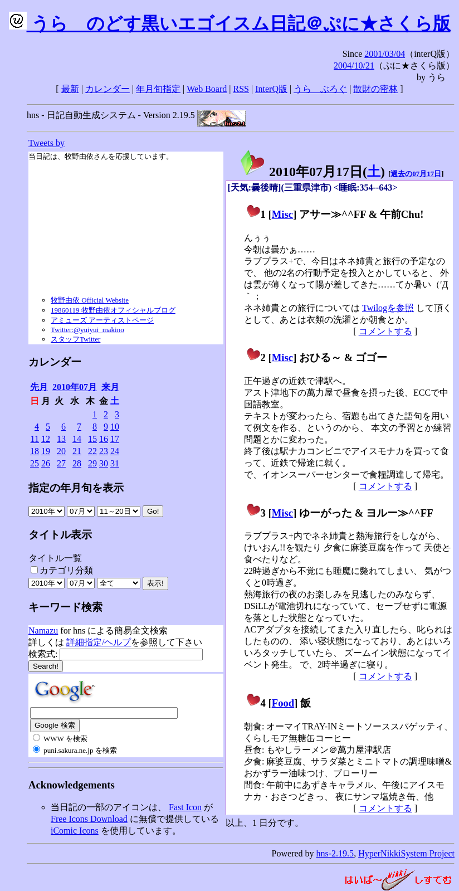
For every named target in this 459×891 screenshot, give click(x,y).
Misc (282, 214)
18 (34, 451)
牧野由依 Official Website (90, 300)
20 (61, 451)
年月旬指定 (158, 89)
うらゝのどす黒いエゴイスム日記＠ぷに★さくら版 (230, 23)
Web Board (207, 89)
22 (92, 451)
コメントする (385, 331)
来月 (110, 387)
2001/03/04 (384, 54)
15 (92, 439)
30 (103, 463)
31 (114, 463)
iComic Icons (75, 830)
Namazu (43, 630)
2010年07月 (74, 387)
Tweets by (46, 143)
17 (114, 439)
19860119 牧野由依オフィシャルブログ (113, 310)
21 (76, 451)
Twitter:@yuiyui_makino (87, 329)
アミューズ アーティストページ (102, 320)
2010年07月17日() (312, 171)
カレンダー (107, 89)
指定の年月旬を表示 (76, 488)
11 (35, 439)
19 (45, 451)
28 (76, 463)
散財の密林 (375, 89)
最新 (70, 89)
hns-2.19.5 (335, 853)
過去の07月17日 (415, 173)
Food (283, 703)
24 (114, 451)
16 (103, 439)
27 (61, 463)
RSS (241, 89)
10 (114, 426)
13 (61, 439)
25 (34, 463)
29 (92, 463)
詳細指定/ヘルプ (98, 642)
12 (45, 439)
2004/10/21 (354, 65)
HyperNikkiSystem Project (406, 853)
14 (76, 439)
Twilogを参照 (388, 308)
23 (103, 451)
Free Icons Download (89, 819)
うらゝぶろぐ (320, 89)
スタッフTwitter (75, 339)
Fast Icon (185, 807)
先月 (39, 387)
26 (45, 463)
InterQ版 (271, 89)
